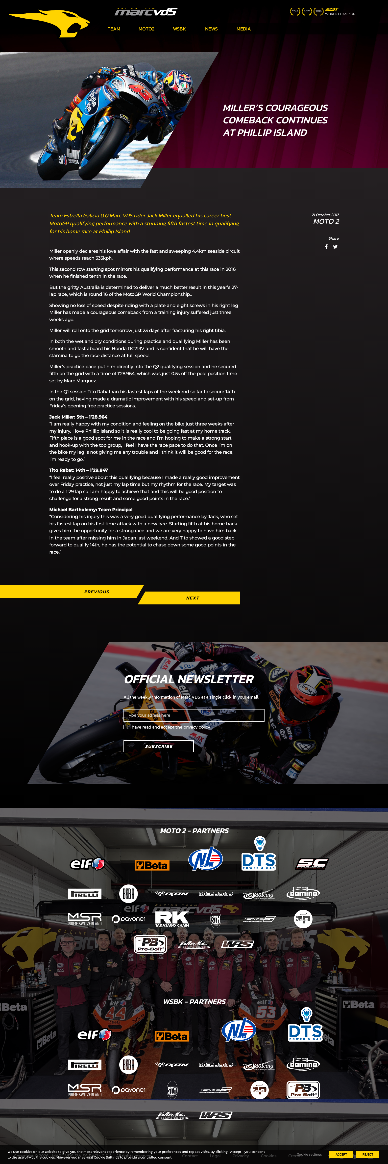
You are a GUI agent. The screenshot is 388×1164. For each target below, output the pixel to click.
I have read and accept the (169, 727)
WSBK (179, 28)
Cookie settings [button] (309, 1154)
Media (244, 28)
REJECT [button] (368, 1154)
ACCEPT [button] (341, 1154)
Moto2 (146, 28)
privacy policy (196, 727)
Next (192, 598)
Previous (96, 591)
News (211, 28)
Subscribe (158, 746)
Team (114, 28)
